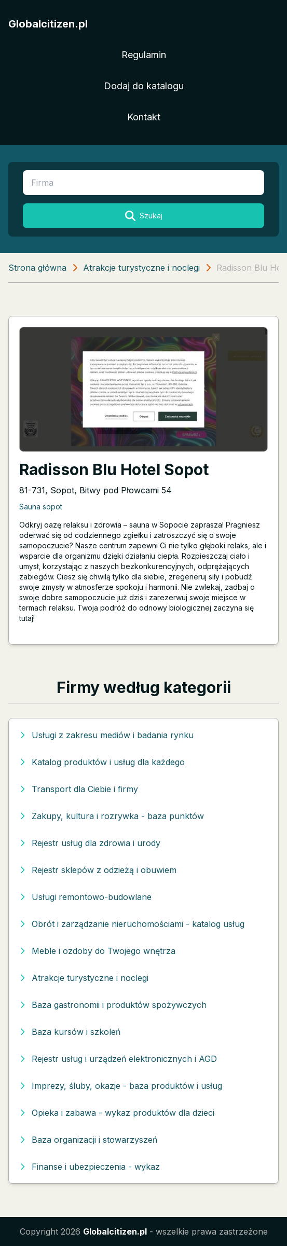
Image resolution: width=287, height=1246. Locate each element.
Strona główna (37, 267)
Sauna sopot (40, 506)
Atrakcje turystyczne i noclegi (141, 267)
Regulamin (143, 54)
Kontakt (143, 117)
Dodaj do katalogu (144, 85)
